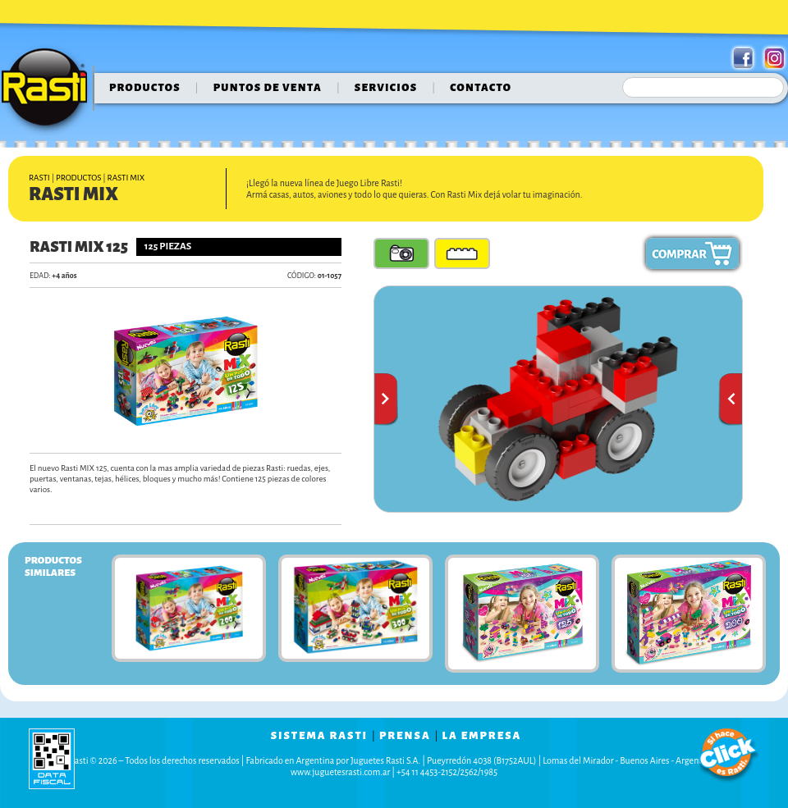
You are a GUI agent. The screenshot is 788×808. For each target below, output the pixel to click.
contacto (480, 88)
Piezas (462, 253)
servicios (386, 88)
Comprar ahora (692, 253)
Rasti (49, 91)
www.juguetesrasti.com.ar (340, 772)
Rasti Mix (126, 177)
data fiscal (52, 758)
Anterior (386, 399)
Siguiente (730, 399)
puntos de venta (267, 88)
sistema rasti (319, 736)
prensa (405, 736)
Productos (145, 88)
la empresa (482, 736)
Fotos (401, 253)
